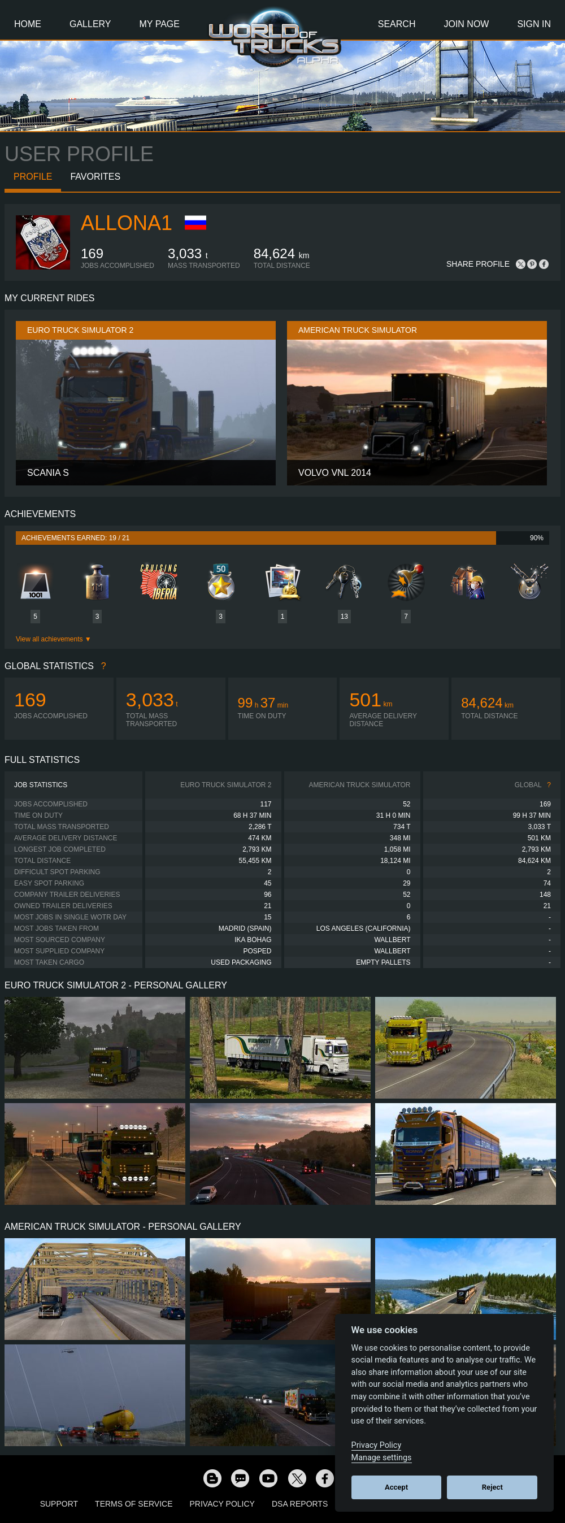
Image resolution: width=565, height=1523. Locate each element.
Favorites (95, 176)
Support (59, 1503)
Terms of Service (133, 1503)
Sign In (534, 24)
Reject (492, 1487)
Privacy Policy (222, 1503)
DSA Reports (300, 1503)
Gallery (90, 24)
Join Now (466, 24)
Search (397, 24)
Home (27, 24)
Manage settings (381, 1458)
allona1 (126, 223)
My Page (160, 24)
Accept (396, 1487)
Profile (33, 176)
